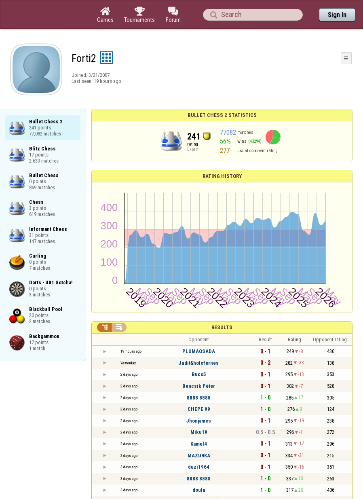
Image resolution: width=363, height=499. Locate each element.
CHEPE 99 (199, 409)
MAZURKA (199, 455)
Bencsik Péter (198, 386)
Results (221, 327)
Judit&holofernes (199, 363)
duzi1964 (198, 467)
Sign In (337, 15)
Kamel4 (198, 444)
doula (198, 490)
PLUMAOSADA (198, 351)
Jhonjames (198, 421)
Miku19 (198, 432)
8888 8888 (199, 398)
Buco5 (199, 374)
